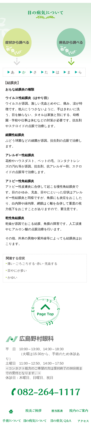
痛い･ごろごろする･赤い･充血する (32, 263)
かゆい (12, 277)
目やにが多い (17, 270)
